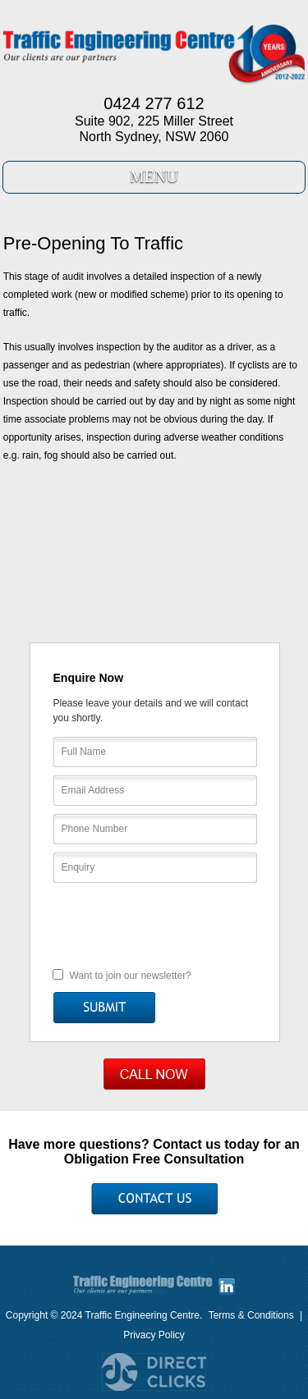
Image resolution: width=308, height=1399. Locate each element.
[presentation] (155, 924)
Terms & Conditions (251, 1315)
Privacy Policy (154, 1335)
